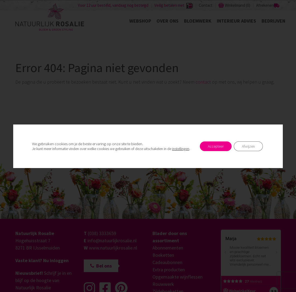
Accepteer (216, 146)
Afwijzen (248, 146)
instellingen (180, 148)
